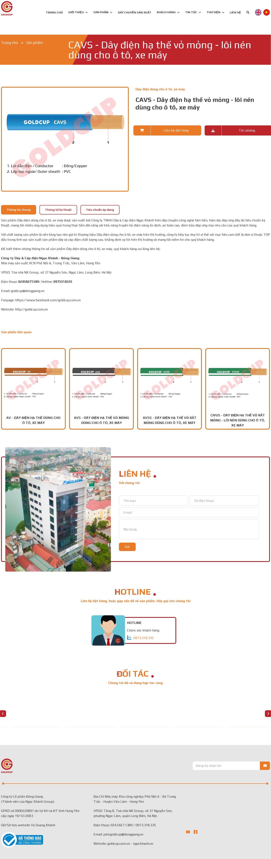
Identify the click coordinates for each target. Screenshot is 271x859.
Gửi (127, 547)
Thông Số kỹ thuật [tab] (58, 209)
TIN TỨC (193, 12)
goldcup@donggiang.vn (27, 291)
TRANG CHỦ (54, 12)
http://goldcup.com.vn (31, 309)
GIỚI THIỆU (78, 12)
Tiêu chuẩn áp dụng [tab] (100, 209)
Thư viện (215, 12)
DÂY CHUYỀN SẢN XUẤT (134, 12)
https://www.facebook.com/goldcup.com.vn (48, 300)
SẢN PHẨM (100, 12)
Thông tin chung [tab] (19, 209)
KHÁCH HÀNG (168, 12)
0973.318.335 (143, 638)
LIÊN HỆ (235, 12)
